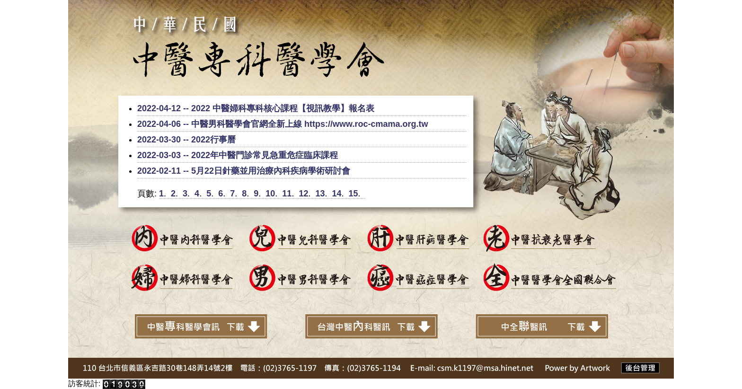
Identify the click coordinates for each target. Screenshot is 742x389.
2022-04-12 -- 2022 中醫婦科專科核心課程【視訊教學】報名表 (255, 108)
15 (353, 193)
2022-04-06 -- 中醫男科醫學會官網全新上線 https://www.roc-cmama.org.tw (282, 124)
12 (303, 193)
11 (287, 193)
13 (320, 193)
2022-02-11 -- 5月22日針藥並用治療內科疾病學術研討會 (243, 171)
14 (336, 193)
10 (270, 193)
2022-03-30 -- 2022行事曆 (186, 139)
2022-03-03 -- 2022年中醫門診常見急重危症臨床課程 (237, 155)
